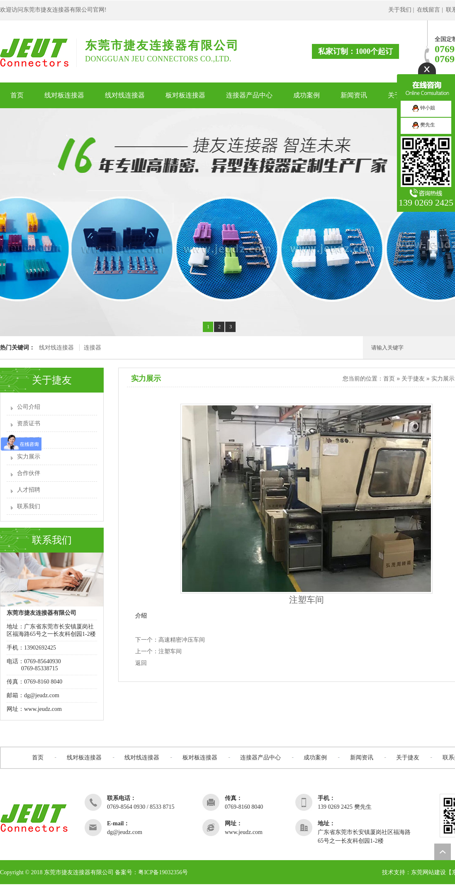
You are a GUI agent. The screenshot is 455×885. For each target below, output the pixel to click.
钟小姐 (423, 108)
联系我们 (28, 506)
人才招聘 (28, 490)
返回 (141, 663)
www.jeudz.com (43, 709)
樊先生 (423, 125)
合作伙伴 (28, 473)
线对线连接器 (56, 347)
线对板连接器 (84, 757)
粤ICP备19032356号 (163, 872)
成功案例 (315, 757)
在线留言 (428, 10)
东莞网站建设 (428, 872)
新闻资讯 (361, 757)
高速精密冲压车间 (181, 640)
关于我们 (399, 10)
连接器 (92, 347)
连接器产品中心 (260, 757)
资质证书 (28, 423)
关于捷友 (413, 378)
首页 (389, 378)
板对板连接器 (199, 757)
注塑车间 (170, 651)
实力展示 (28, 456)
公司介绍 (28, 407)
